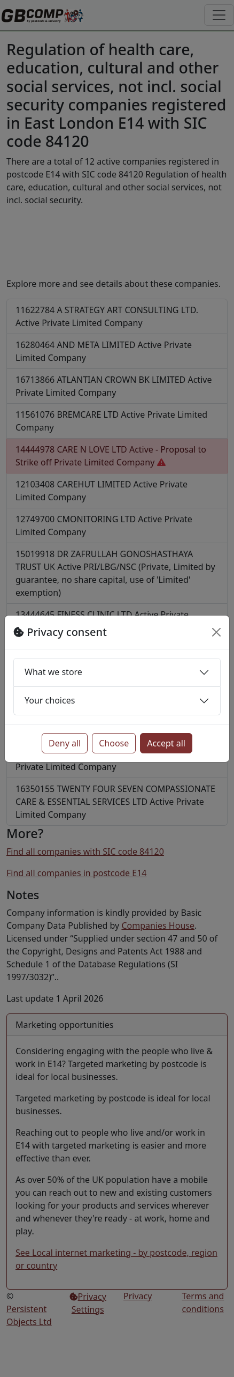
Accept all (166, 743)
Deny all (65, 743)
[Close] (216, 632)
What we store (53, 672)
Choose (114, 743)
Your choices (50, 700)
